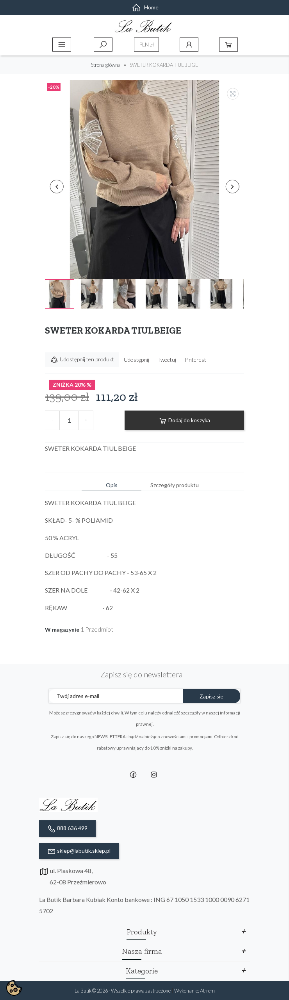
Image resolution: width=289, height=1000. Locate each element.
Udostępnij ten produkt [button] (82, 359)
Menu (61, 44)
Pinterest (195, 359)
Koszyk (228, 44)
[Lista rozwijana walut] (146, 45)
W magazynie (62, 630)
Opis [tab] (112, 485)
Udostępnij (136, 359)
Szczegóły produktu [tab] (174, 485)
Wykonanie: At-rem (194, 991)
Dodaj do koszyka (184, 420)
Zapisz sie (211, 696)
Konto (189, 44)
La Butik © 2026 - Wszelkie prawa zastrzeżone (123, 991)
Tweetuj (166, 359)
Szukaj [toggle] (103, 44)
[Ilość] (69, 420)
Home (145, 7)
